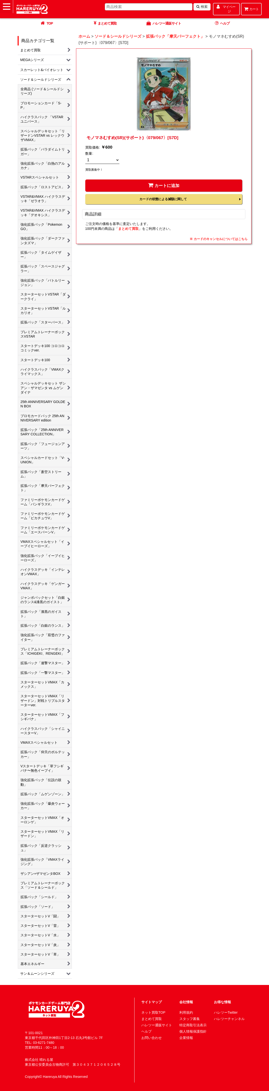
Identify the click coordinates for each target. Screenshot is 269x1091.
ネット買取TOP (153, 1012)
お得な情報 (222, 1002)
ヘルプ (146, 1031)
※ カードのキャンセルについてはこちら (219, 239)
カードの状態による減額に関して (163, 199)
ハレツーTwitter (226, 1012)
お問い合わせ (151, 1038)
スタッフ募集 (189, 1019)
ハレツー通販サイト (156, 1025)
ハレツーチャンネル (229, 1019)
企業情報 (186, 1038)
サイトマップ (151, 1002)
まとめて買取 (128, 229)
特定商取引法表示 (193, 1025)
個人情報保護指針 (193, 1031)
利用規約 (186, 1012)
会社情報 (186, 1002)
